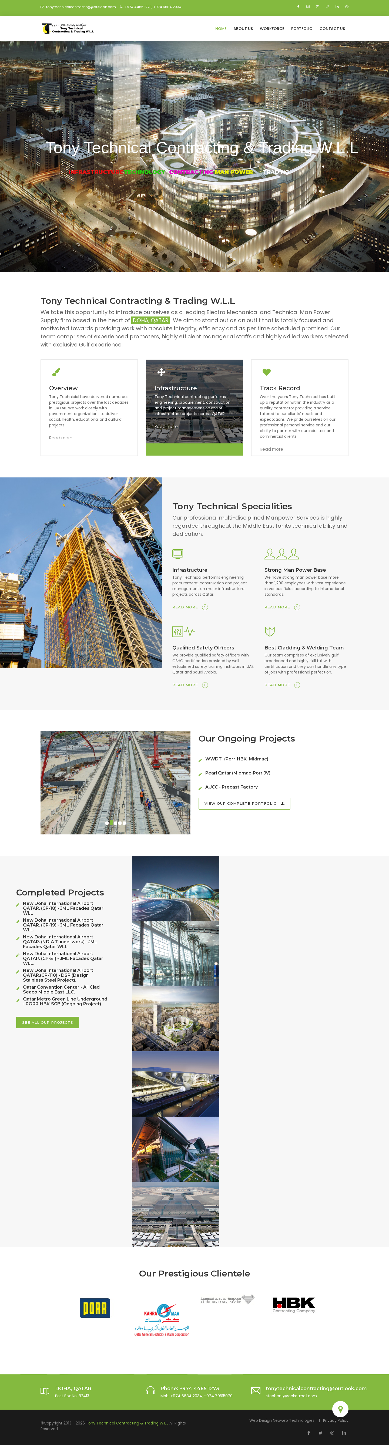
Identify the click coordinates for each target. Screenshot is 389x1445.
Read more (60, 438)
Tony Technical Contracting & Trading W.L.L (127, 1423)
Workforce (272, 28)
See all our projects (47, 1022)
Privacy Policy (335, 1420)
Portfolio (302, 28)
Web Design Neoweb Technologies (281, 1420)
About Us (243, 28)
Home (220, 28)
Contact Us (332, 28)
